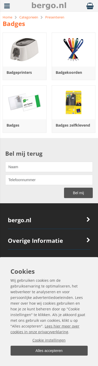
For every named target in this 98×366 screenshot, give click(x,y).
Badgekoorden (69, 72)
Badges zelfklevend (73, 125)
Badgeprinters (19, 72)
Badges (13, 125)
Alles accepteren (49, 351)
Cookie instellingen (49, 340)
